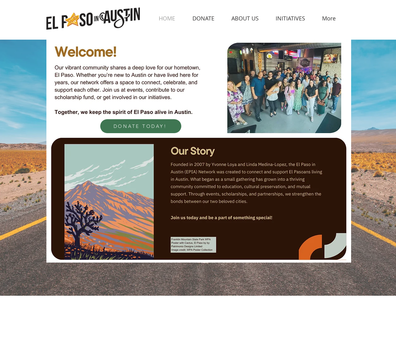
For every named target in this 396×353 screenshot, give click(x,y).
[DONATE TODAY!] (140, 126)
